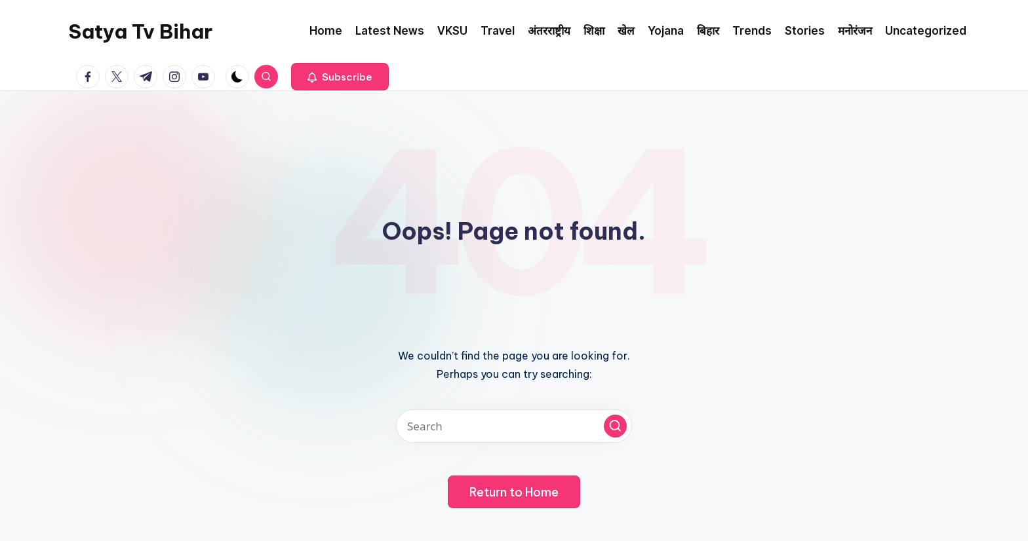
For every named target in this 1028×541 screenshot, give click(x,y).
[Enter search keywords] (514, 426)
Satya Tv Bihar (140, 31)
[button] (340, 76)
